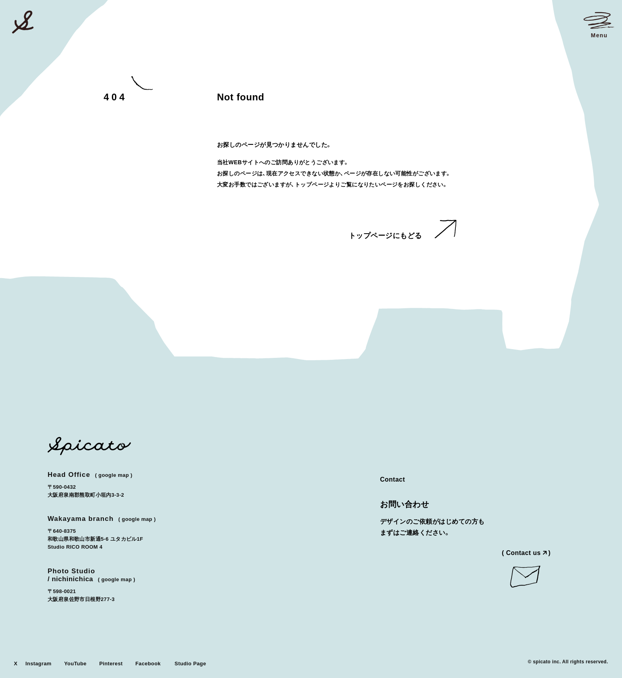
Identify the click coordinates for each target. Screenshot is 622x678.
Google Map (113, 475)
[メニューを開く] (599, 24)
